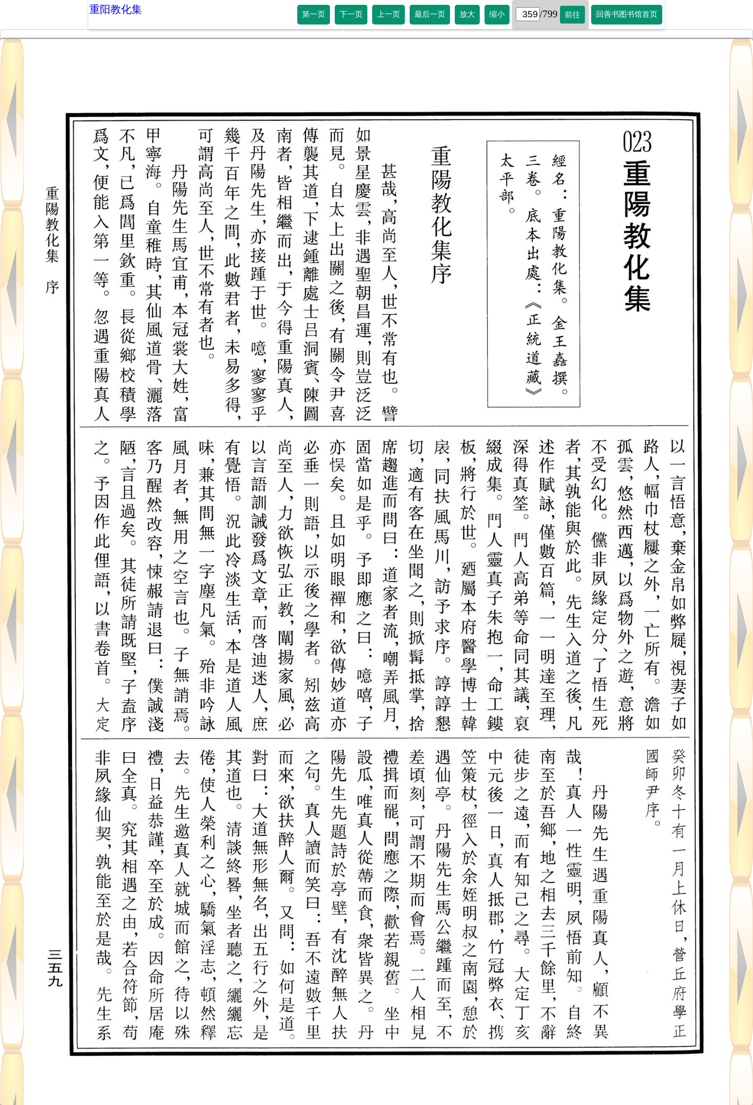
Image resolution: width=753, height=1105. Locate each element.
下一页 (351, 14)
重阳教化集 (115, 9)
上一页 (388, 14)
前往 (572, 15)
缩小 (497, 14)
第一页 (313, 14)
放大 (467, 14)
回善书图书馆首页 (626, 14)
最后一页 (429, 14)
